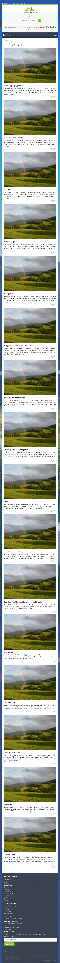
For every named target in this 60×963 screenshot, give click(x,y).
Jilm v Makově (9, 190)
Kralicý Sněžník (8, 893)
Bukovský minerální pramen (14, 398)
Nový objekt (7, 929)
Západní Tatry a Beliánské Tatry (13, 918)
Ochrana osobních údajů (11, 927)
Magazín (6, 883)
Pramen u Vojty (9, 242)
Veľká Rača (8, 804)
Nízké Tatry (7, 911)
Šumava (6, 901)
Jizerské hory (8, 892)
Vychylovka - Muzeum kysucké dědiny (18, 346)
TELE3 (54, 961)
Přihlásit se (21, 3)
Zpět (5, 41)
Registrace (12, 3)
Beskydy (6, 888)
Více (54, 97)
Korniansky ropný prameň (13, 86)
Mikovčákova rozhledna (13, 552)
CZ (2, 1)
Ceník (6, 925)
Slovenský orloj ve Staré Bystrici (16, 450)
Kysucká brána (9, 855)
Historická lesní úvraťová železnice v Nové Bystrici (23, 602)
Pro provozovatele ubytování (13, 924)
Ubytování (7, 881)
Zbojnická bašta (10, 702)
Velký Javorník (9, 294)
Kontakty (4, 3)
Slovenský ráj (8, 913)
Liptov (6, 908)
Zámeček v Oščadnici (12, 753)
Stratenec (7, 502)
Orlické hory (8, 899)
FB (30, 16)
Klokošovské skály (11, 652)
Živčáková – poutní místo (13, 138)
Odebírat (9, 944)
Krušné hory (7, 897)
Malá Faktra (7, 909)
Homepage (7, 879)
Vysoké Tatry (8, 917)
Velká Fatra (7, 915)
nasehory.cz (26, 6)
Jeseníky (6, 890)
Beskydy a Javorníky (10, 906)
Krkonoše (7, 895)
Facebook (5, 951)
